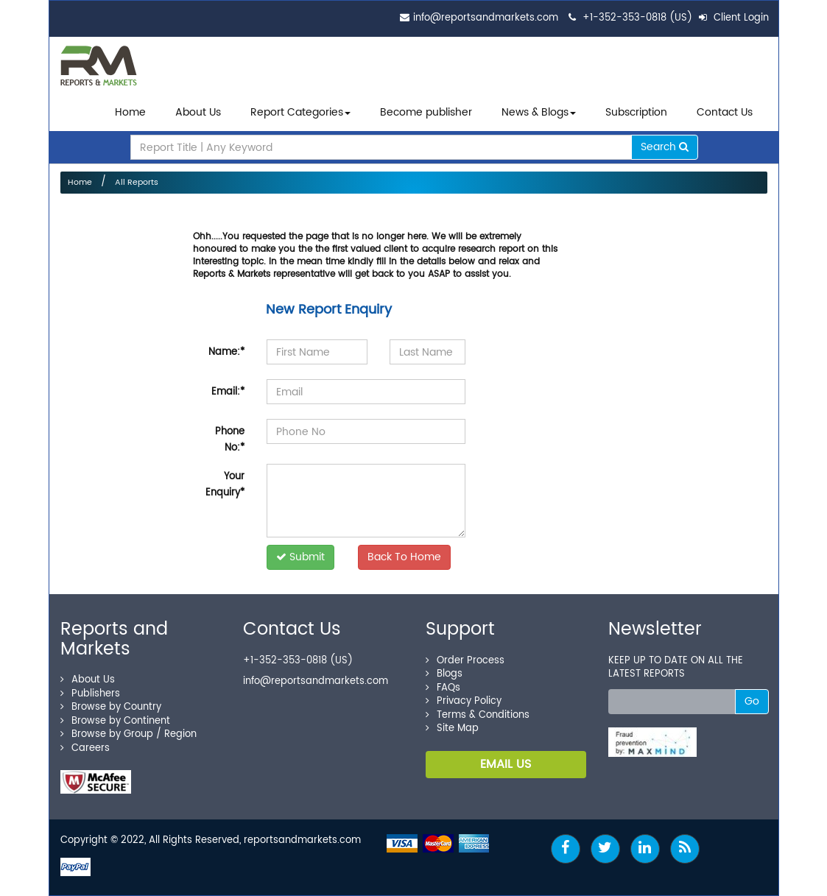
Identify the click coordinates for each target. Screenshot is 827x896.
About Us (198, 112)
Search (665, 146)
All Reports (136, 182)
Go (752, 701)
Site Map (452, 728)
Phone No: (229, 440)
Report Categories (296, 112)
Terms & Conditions (477, 715)
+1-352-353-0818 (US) (637, 18)
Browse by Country (110, 707)
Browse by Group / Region (128, 734)
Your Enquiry (224, 485)
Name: (226, 352)
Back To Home (404, 556)
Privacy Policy (464, 701)
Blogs (444, 674)
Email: (227, 392)
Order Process (465, 661)
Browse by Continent (115, 721)
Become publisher (426, 112)
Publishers (90, 694)
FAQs (443, 688)
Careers (85, 748)
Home (130, 112)
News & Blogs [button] (539, 112)
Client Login (734, 18)
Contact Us (725, 112)
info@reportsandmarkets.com (485, 18)
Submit (300, 556)
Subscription (636, 112)
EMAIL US (505, 764)
